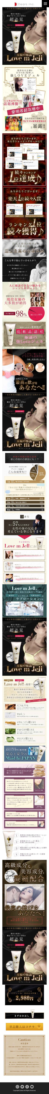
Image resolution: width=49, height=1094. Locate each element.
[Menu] (45, 3)
